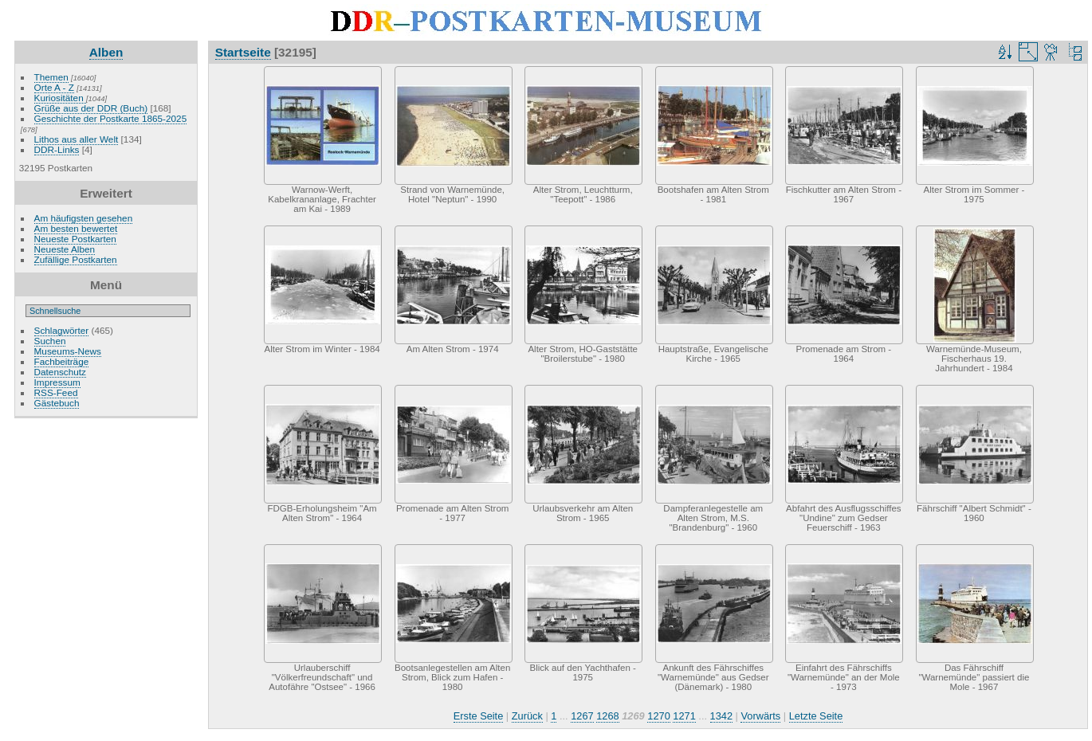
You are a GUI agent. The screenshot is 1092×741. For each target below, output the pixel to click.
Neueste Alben (65, 249)
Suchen (50, 340)
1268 (607, 716)
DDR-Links (57, 149)
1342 (721, 716)
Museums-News (67, 351)
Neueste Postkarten (75, 238)
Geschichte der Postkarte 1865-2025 (110, 118)
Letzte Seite (816, 716)
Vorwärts (760, 716)
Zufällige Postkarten (75, 259)
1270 (658, 716)
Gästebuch (57, 403)
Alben (106, 52)
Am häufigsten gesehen (83, 218)
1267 (582, 716)
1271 (684, 716)
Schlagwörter (61, 330)
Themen (51, 77)
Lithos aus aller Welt (76, 139)
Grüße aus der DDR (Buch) (91, 108)
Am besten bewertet (76, 228)
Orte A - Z (54, 87)
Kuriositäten (60, 97)
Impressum (57, 382)
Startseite (243, 52)
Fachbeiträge (61, 361)
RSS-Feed (56, 392)
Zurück (527, 716)
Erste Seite (479, 716)
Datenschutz (60, 372)
